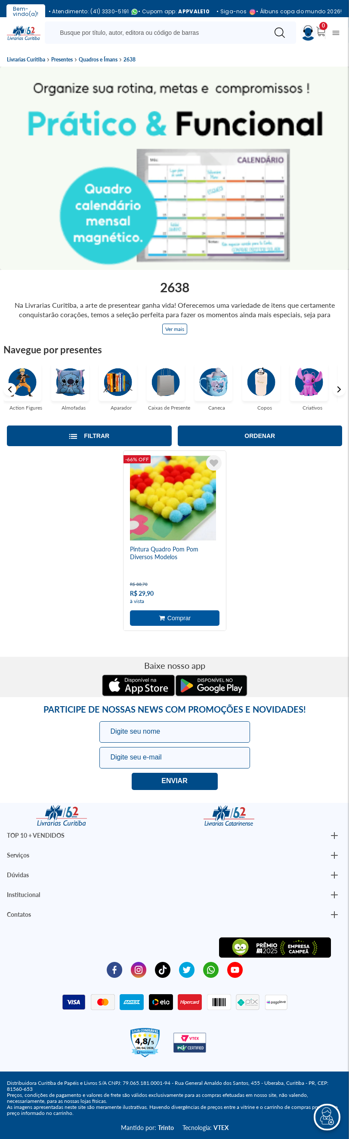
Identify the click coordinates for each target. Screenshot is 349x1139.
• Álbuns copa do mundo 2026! (299, 11)
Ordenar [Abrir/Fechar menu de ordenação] (259, 435)
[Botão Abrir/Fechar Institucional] (334, 835)
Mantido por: (147, 1127)
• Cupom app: (174, 11)
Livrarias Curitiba (26, 59)
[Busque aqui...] (158, 32)
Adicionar (174, 618)
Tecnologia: (205, 1127)
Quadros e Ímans (98, 59)
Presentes (62, 59)
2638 (130, 59)
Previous (9, 389)
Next (339, 389)
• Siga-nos (232, 12)
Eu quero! (175, 781)
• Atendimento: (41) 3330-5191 (90, 12)
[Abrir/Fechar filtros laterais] (89, 436)
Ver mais (174, 329)
